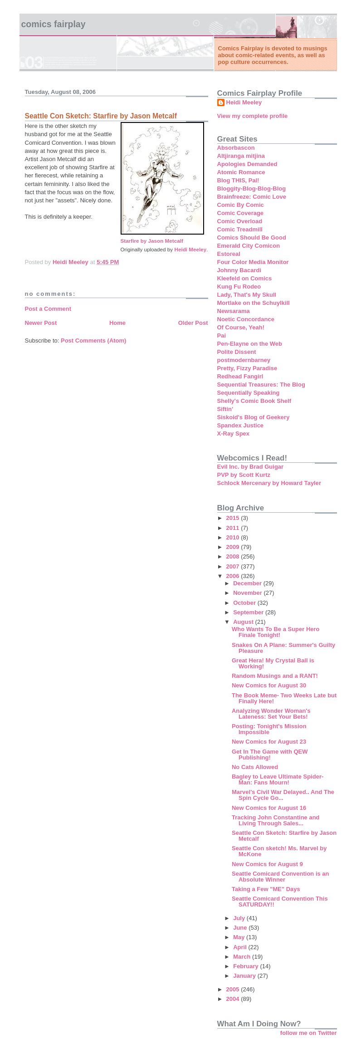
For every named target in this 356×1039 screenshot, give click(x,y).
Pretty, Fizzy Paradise (247, 368)
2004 (233, 998)
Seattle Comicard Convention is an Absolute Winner (280, 876)
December (248, 583)
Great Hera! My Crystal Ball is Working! (273, 663)
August (244, 621)
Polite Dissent (236, 351)
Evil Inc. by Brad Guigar (250, 466)
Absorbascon (236, 147)
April (240, 947)
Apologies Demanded (247, 164)
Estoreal (228, 253)
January (245, 975)
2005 (233, 989)
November (248, 592)
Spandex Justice (240, 425)
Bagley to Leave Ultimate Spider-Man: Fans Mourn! (277, 779)
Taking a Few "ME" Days (266, 889)
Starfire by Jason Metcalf (152, 241)
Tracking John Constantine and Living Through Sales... (276, 820)
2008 (233, 556)
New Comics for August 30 (269, 685)
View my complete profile (252, 116)
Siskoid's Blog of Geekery (253, 417)
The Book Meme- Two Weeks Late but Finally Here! (284, 698)
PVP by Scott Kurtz (244, 474)
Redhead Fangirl (240, 376)
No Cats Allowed (255, 767)
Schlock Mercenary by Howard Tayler (269, 483)
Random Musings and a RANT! (275, 675)
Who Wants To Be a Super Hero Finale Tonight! (276, 632)
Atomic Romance (241, 172)
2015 (233, 518)
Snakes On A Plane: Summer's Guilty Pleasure (283, 648)
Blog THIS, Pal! (238, 180)
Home (117, 322)
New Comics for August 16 (269, 807)
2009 (233, 547)
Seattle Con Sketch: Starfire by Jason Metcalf (284, 835)
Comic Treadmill (240, 229)
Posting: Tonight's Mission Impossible (269, 729)
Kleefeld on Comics (244, 278)
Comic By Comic (240, 204)
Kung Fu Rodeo (239, 286)
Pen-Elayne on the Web (250, 343)
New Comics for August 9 (267, 864)
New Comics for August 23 (269, 741)
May (239, 937)
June (241, 927)
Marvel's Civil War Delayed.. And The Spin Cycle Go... (283, 795)
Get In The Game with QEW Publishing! (270, 754)
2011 (233, 527)
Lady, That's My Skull (247, 294)
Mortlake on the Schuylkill (253, 302)
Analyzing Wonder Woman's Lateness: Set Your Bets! (271, 713)
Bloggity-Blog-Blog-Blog (251, 188)
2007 (233, 566)
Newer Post (41, 322)
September (249, 612)
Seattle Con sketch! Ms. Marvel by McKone (279, 851)
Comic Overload (240, 221)
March (242, 956)
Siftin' (225, 409)
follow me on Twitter (308, 1032)
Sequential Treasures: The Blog (261, 384)
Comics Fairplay (53, 24)
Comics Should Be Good (251, 237)
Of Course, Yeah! (241, 327)
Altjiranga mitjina (241, 155)
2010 (233, 537)
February (246, 966)
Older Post (193, 322)
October (245, 602)
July (240, 918)
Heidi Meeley (190, 249)
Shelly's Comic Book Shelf (254, 400)
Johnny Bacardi (239, 270)
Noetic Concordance (245, 319)
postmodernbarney (244, 360)
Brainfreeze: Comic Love (251, 196)
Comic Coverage (240, 213)
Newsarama (233, 311)
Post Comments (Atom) (93, 340)
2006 (233, 576)
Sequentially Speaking (248, 392)
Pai (221, 335)
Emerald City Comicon (248, 245)
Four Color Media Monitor (253, 262)
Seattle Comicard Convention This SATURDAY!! (280, 901)
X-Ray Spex (233, 433)
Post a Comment (48, 308)
